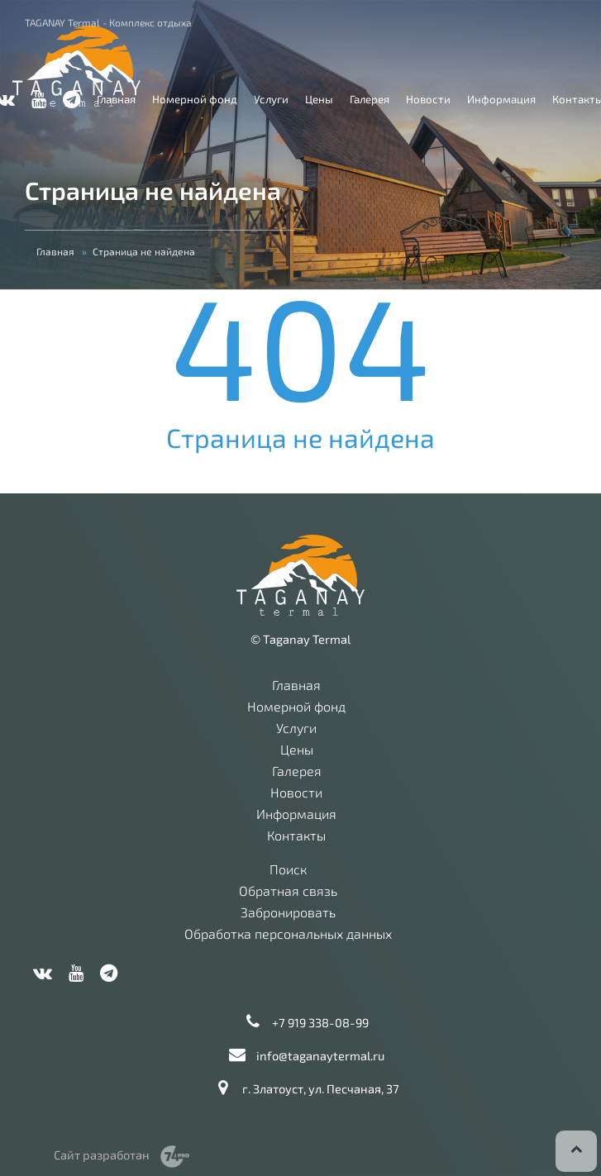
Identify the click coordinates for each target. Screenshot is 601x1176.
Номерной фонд (194, 99)
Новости (428, 99)
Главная (116, 99)
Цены (319, 99)
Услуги (271, 99)
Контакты (296, 835)
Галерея (369, 99)
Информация (501, 99)
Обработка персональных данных (288, 933)
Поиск (288, 869)
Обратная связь (288, 890)
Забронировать (288, 912)
